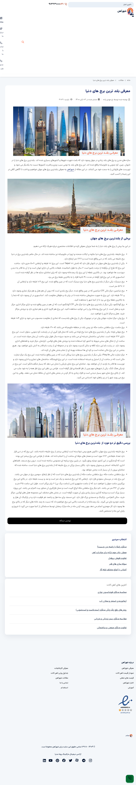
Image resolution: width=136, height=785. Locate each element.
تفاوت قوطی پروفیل (117, 558)
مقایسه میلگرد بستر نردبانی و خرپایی (110, 619)
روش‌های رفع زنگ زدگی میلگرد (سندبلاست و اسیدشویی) (101, 610)
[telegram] (84, 760)
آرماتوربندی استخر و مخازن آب (113, 601)
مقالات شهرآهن (61, 678)
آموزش (131, 687)
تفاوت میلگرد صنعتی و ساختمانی (112, 628)
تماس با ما (64, 682)
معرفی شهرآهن (128, 668)
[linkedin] (45, 760)
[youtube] (51, 760)
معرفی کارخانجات (61, 668)
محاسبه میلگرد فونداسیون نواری (112, 592)
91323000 (58, 4)
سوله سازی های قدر (118, 564)
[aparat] (78, 760)
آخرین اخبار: (127, 4)
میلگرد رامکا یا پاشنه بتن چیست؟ (112, 547)
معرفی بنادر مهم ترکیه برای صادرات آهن (109, 552)
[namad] (125, 704)
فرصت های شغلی (127, 678)
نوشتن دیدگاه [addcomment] (66, 520)
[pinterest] (58, 760)
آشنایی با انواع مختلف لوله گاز (113, 570)
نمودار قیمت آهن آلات (125, 673)
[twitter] (71, 760)
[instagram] (91, 760)
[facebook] (65, 760)
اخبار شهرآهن (128, 682)
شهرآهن (121, 11)
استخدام (64, 687)
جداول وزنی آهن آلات (59, 673)
